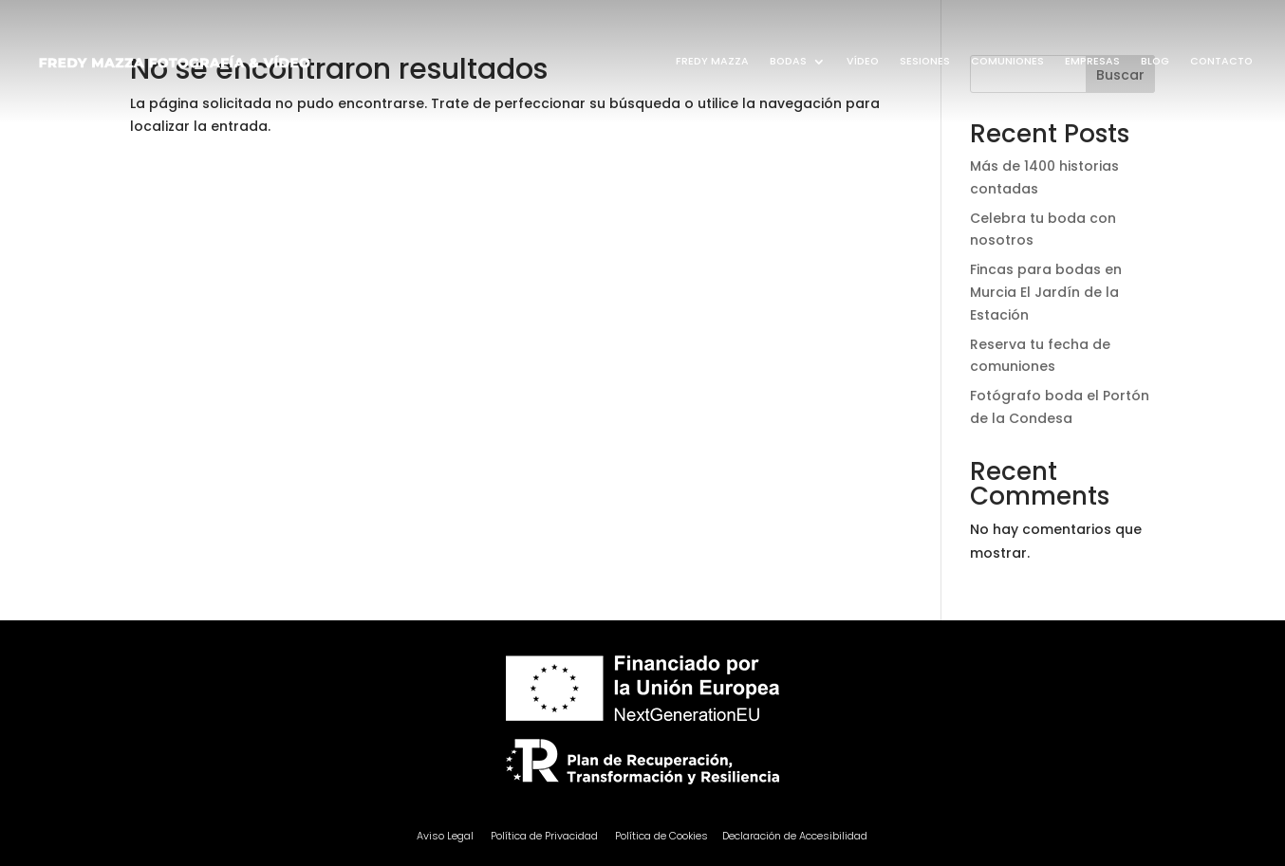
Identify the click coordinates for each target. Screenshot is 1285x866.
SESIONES (925, 61)
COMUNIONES (1007, 61)
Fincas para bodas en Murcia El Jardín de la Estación (1046, 292)
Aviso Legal (446, 836)
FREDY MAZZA (712, 61)
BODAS (788, 61)
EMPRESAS (1092, 61)
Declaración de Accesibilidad (794, 836)
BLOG (1155, 61)
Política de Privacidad (544, 836)
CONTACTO (1221, 61)
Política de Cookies (661, 836)
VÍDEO (863, 61)
